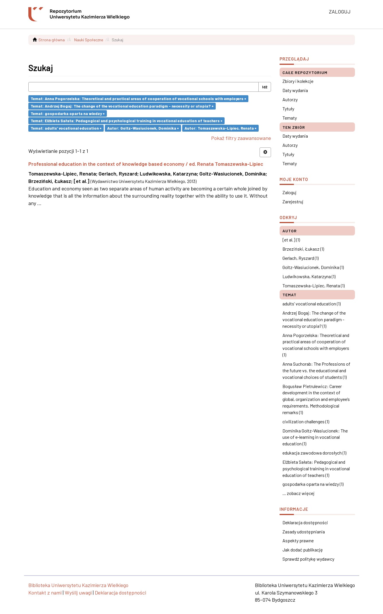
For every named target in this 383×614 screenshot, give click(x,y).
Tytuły (288, 108)
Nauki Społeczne (88, 39)
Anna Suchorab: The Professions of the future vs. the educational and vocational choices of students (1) (316, 370)
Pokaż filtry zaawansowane (241, 138)
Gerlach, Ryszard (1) (300, 258)
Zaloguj (289, 192)
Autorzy (290, 99)
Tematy (289, 117)
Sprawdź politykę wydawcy (308, 559)
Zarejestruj (292, 201)
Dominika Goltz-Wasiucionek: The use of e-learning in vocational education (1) (315, 437)
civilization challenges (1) (305, 421)
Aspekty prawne (298, 540)
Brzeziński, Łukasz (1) (303, 249)
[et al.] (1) (291, 239)
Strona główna (51, 39)
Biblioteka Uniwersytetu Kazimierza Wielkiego (78, 585)
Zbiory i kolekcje (297, 81)
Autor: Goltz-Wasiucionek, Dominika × (143, 128)
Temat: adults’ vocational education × (66, 128)
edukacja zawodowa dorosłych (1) (314, 452)
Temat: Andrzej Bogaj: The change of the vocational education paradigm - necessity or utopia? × (122, 106)
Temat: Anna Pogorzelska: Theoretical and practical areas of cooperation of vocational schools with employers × (138, 98)
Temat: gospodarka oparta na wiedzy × (68, 113)
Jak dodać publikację (302, 549)
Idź (264, 86)
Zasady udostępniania (303, 531)
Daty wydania (295, 90)
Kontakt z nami (45, 592)
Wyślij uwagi (78, 592)
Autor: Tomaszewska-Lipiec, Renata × (220, 128)
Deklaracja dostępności (305, 522)
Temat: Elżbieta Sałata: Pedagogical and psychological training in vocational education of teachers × (126, 120)
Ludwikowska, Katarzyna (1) (308, 276)
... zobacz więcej (298, 493)
